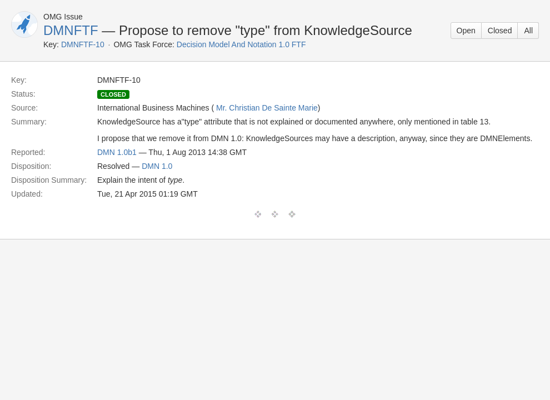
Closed (500, 30)
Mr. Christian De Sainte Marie (267, 107)
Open (466, 30)
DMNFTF (70, 30)
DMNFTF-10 (82, 44)
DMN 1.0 (157, 166)
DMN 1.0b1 (117, 152)
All (528, 30)
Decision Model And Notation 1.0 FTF (241, 44)
